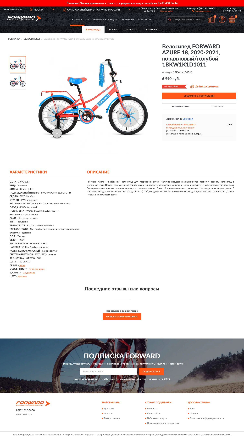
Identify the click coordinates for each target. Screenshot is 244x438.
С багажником (36, 269)
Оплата (108, 414)
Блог (192, 409)
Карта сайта (153, 414)
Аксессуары (151, 29)
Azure (22, 265)
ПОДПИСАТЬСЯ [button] (151, 372)
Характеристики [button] (180, 106)
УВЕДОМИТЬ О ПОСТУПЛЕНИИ (199, 96)
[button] (201, 11)
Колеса (113, 29)
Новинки (128, 19)
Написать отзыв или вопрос (122, 317)
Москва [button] (188, 119)
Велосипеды (93, 29)
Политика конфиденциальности (207, 418)
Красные (22, 276)
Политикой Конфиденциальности (120, 379)
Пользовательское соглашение (163, 423)
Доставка (109, 409)
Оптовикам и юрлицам (102, 19)
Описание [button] (217, 106)
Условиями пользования (149, 379)
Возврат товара (112, 418)
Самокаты (131, 29)
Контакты (144, 19)
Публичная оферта (157, 418)
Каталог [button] (77, 19)
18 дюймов (29, 273)
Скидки (194, 414)
